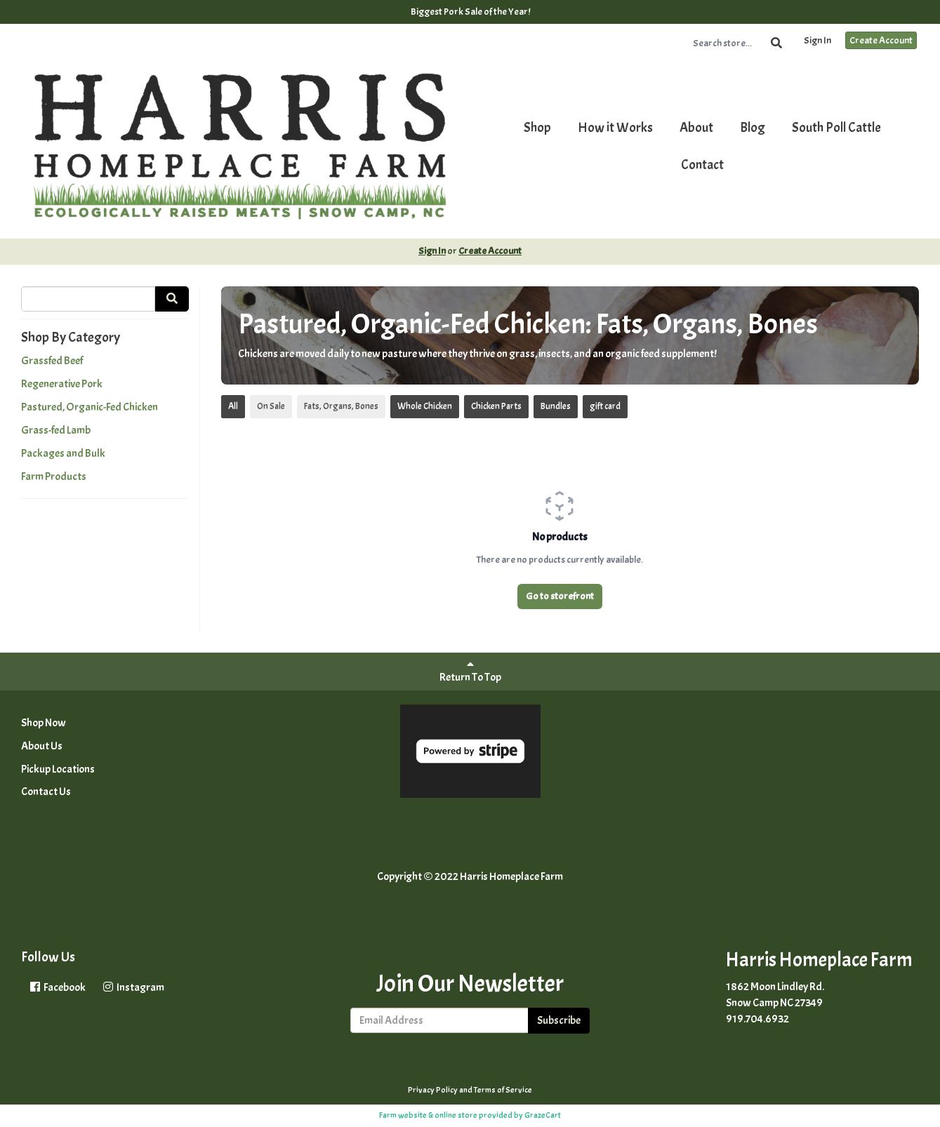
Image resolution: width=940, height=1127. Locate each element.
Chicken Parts (496, 406)
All (233, 406)
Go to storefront (560, 596)
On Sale (271, 406)
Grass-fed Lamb (56, 430)
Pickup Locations (58, 769)
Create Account (881, 40)
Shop (537, 127)
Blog (752, 127)
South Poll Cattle (836, 127)
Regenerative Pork (61, 384)
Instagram (132, 987)
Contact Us (46, 792)
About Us (41, 746)
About (696, 127)
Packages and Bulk (63, 453)
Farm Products (53, 476)
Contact (702, 164)
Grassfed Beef (52, 361)
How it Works (615, 127)
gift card (605, 406)
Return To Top (470, 671)
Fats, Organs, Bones (341, 406)
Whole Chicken (424, 406)
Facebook (57, 987)
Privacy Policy (433, 1089)
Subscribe (559, 1020)
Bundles (556, 406)
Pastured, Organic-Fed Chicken (89, 407)
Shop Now (43, 723)
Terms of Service (503, 1089)
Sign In (817, 40)
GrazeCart (542, 1115)
